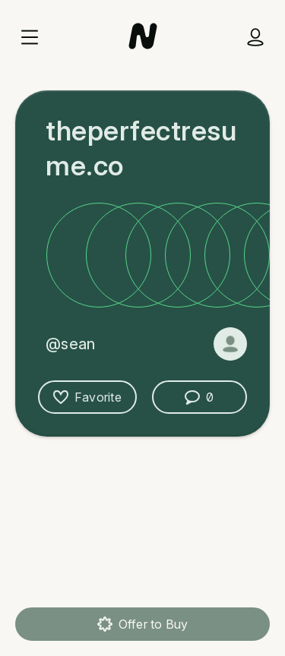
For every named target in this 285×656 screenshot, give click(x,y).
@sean (71, 344)
